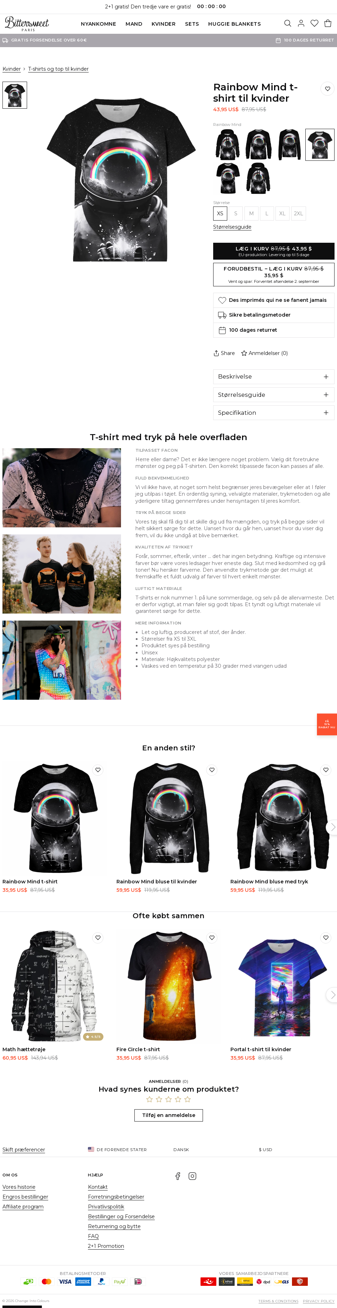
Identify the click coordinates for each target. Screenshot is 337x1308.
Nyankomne (98, 24)
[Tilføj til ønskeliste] (97, 770)
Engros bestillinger (25, 1197)
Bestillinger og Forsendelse (121, 1216)
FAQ (93, 1236)
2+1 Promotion (106, 1246)
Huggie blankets (234, 24)
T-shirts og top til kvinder (58, 69)
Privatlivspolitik (106, 1207)
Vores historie (19, 1187)
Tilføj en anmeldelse (168, 1115)
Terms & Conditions (278, 1301)
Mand (134, 24)
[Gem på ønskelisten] (327, 89)
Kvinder (164, 24)
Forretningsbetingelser (116, 1197)
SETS (192, 24)
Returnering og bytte (114, 1226)
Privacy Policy (319, 1301)
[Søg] (288, 24)
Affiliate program (23, 1207)
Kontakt (98, 1187)
